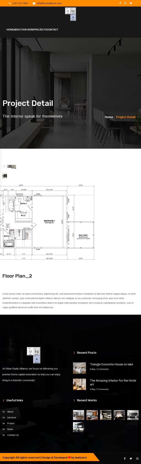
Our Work (28, 29)
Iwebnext (81, 457)
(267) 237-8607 (21, 3)
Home (9, 29)
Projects (40, 29)
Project (10, 423)
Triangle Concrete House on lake (111, 364)
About (17, 29)
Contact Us (13, 434)
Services (11, 417)
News (10, 429)
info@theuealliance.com (49, 3)
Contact (52, 29)
